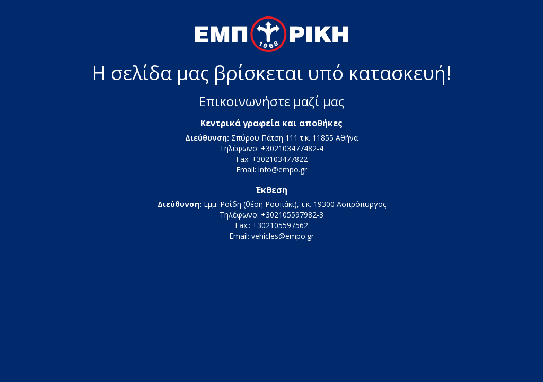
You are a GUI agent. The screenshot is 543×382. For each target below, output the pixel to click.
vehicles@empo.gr (282, 236)
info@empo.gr (282, 169)
